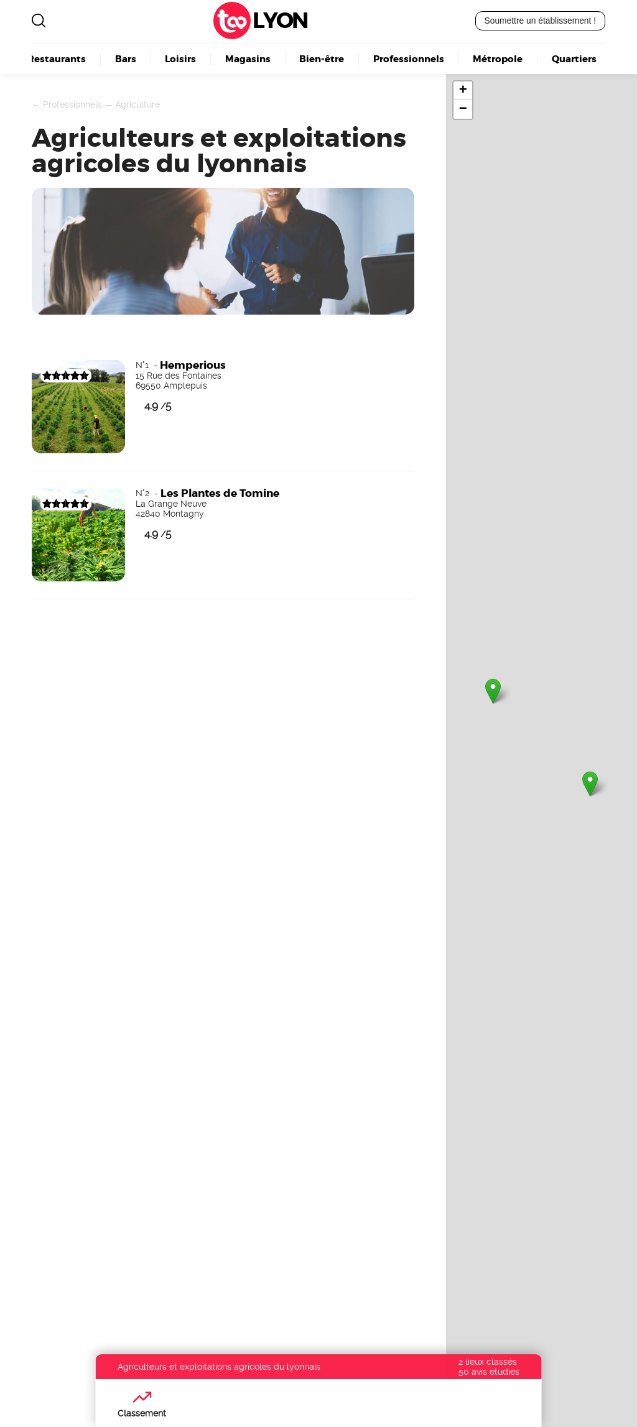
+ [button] (463, 90)
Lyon (280, 21)
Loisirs (180, 58)
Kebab (254, 1245)
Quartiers (574, 58)
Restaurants (56, 58)
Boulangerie (271, 1231)
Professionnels (408, 58)
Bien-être (321, 58)
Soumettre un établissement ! (540, 20)
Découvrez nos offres (492, 1306)
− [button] (463, 109)
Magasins (248, 58)
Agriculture (137, 104)
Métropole (498, 58)
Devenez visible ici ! (59, 843)
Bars (125, 58)
